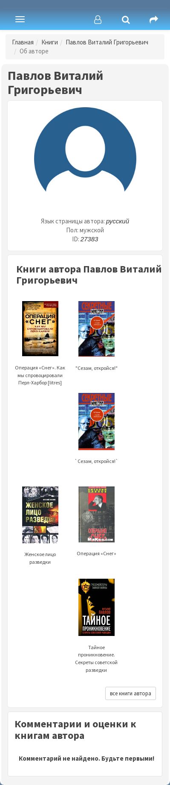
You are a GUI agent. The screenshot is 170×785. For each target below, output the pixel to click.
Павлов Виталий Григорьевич (107, 42)
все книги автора (130, 693)
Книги (49, 42)
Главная (23, 42)
